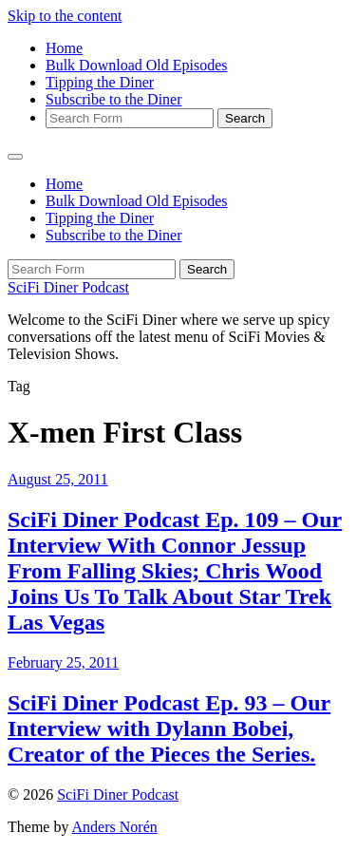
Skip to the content (65, 16)
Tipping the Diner (100, 82)
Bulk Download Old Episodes (137, 65)
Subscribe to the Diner (114, 99)
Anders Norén (115, 827)
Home (64, 48)
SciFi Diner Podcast (68, 287)
